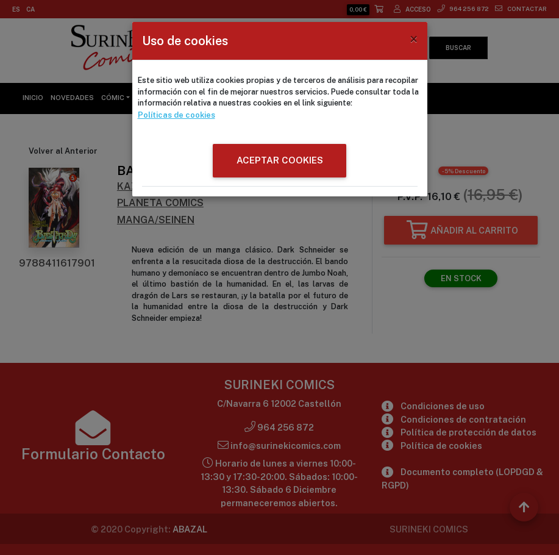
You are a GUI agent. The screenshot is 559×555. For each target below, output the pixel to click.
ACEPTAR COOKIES (280, 159)
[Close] (413, 39)
